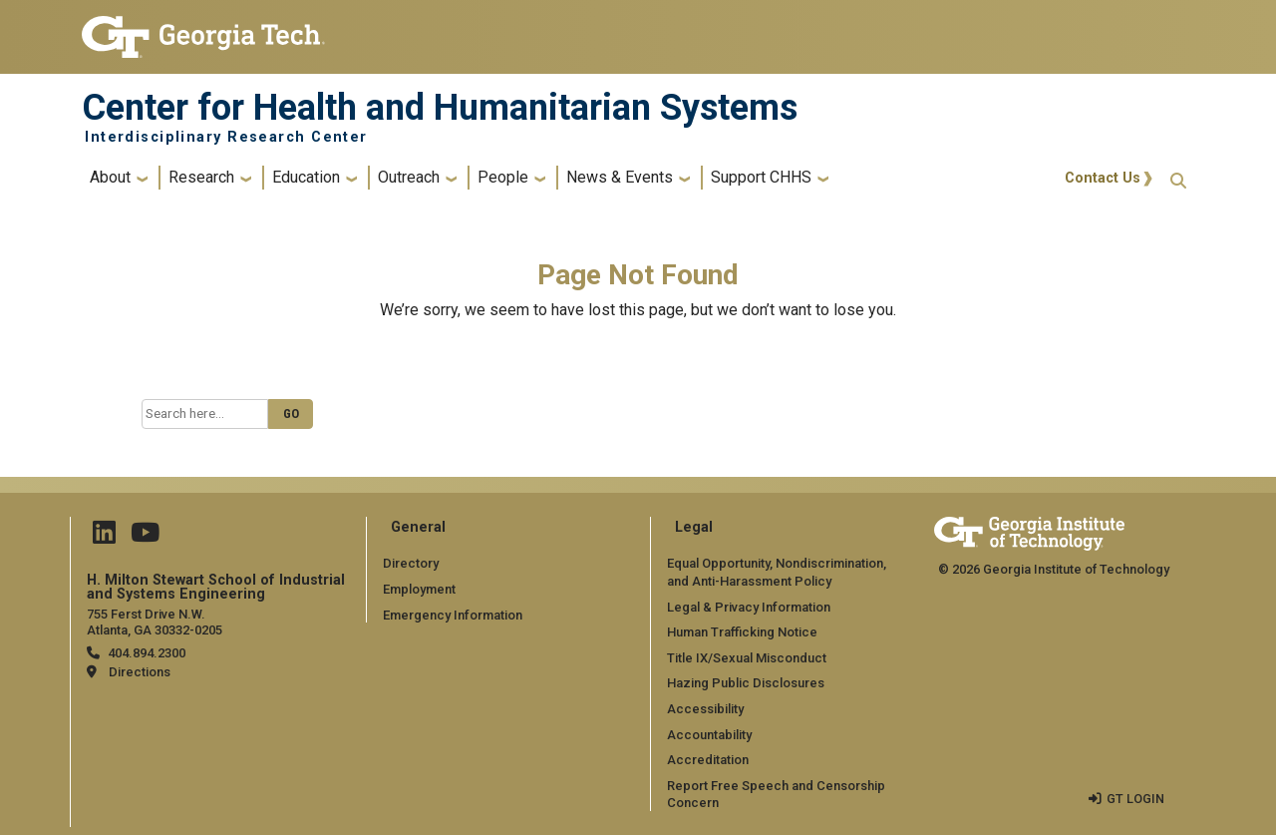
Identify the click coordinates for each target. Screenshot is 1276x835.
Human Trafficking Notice (742, 632)
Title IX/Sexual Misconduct (746, 656)
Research (201, 177)
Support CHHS (761, 177)
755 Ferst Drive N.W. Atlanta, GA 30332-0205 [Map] (154, 621)
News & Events (619, 177)
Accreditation (708, 759)
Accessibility (705, 708)
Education (306, 177)
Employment (419, 589)
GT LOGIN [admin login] (1135, 797)
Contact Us (1102, 178)
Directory (411, 563)
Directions (139, 671)
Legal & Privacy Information (747, 606)
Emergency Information (452, 614)
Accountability (709, 733)
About (110, 177)
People (503, 177)
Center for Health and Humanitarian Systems (440, 108)
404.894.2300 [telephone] (145, 652)
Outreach (409, 177)
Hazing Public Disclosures (744, 682)
